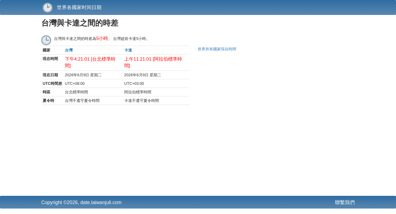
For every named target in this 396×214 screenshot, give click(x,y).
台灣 (69, 50)
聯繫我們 (345, 202)
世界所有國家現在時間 (217, 49)
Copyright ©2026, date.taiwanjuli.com (81, 202)
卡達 (128, 50)
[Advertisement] (144, 151)
